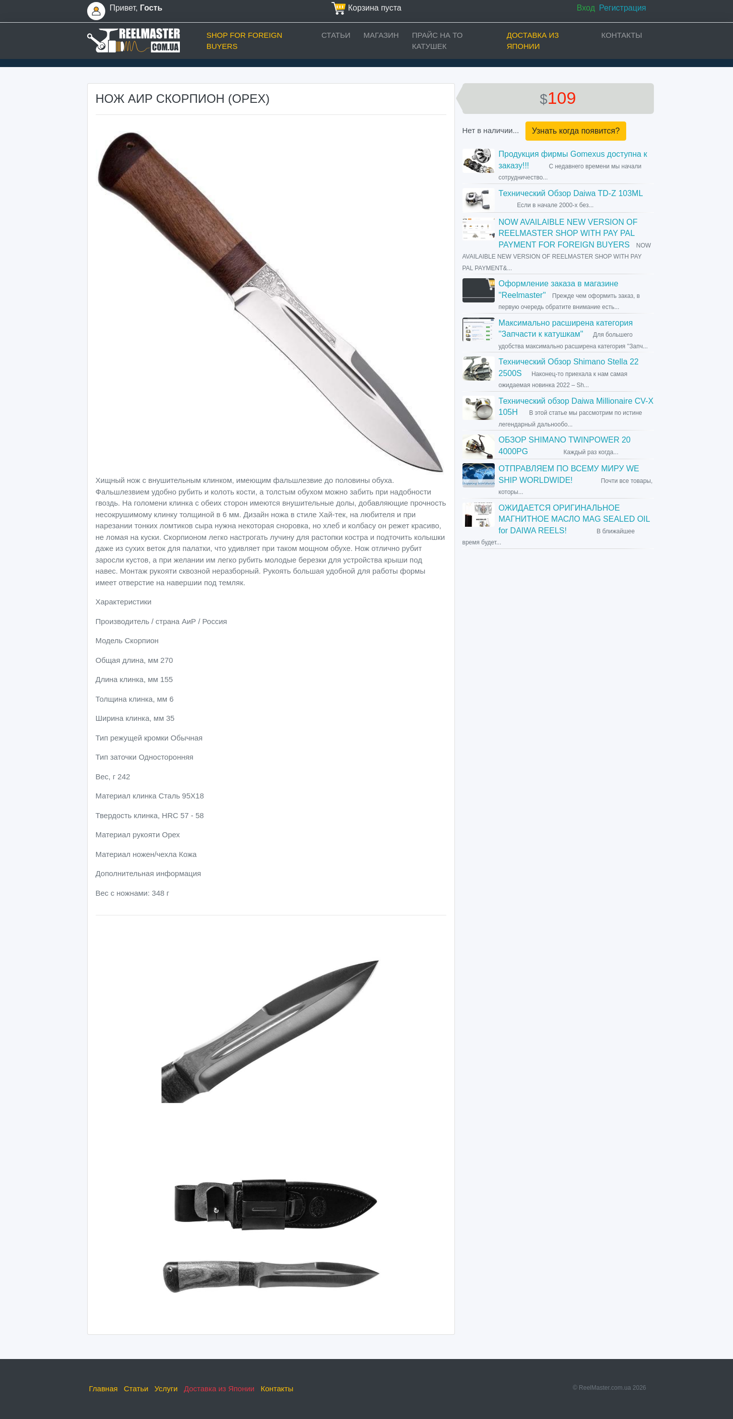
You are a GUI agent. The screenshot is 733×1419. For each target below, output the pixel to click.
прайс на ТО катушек (437, 41)
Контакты (622, 35)
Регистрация (622, 8)
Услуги (166, 1388)
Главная (103, 1388)
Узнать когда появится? (576, 131)
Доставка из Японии (533, 41)
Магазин (381, 35)
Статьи (336, 35)
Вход (586, 8)
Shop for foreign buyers (245, 41)
